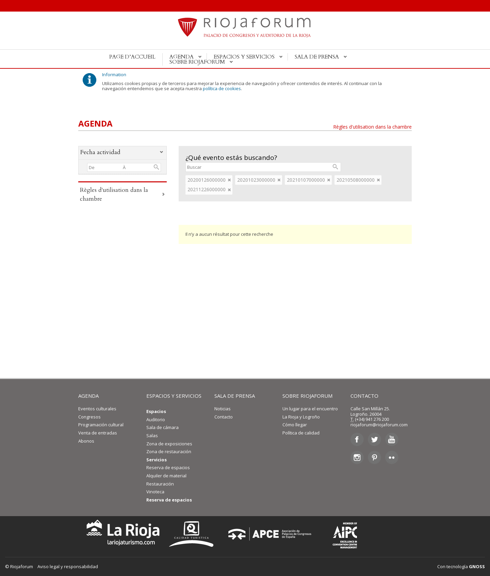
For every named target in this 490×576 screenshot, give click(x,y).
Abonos (86, 441)
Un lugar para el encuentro (310, 409)
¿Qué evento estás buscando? (231, 157)
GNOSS (477, 566)
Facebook (357, 439)
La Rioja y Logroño (301, 417)
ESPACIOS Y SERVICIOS (173, 395)
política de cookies (222, 88)
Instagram (357, 457)
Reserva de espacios (168, 467)
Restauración (160, 484)
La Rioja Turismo (121, 534)
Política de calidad (301, 433)
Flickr (391, 457)
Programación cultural (101, 425)
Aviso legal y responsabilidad (67, 566)
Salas (152, 435)
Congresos (89, 417)
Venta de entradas (97, 433)
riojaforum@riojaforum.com (379, 425)
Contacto (223, 417)
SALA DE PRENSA (234, 395)
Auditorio (155, 419)
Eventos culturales (97, 409)
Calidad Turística (193, 534)
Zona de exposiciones (169, 444)
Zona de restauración (168, 451)
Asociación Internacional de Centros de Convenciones (340, 534)
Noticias (222, 409)
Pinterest (374, 457)
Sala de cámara (162, 427)
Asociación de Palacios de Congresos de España (272, 534)
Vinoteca (155, 492)
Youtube (391, 439)
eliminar (229, 180)
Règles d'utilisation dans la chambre (372, 127)
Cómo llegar (294, 425)
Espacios (156, 411)
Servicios (156, 460)
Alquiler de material (166, 476)
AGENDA (88, 395)
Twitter (374, 439)
